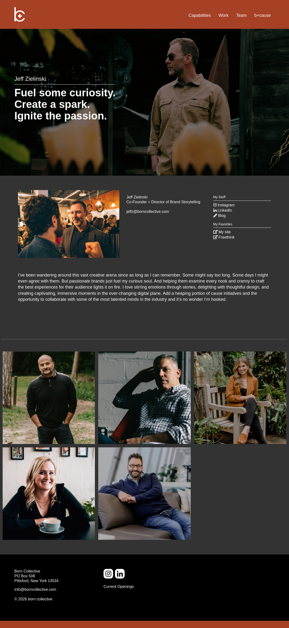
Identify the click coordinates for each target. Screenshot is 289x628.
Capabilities (200, 15)
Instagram (224, 205)
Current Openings (119, 587)
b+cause (262, 15)
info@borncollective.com (35, 589)
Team (241, 15)
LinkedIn (222, 210)
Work (224, 15)
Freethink (224, 237)
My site (222, 232)
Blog (219, 216)
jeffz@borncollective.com (148, 211)
